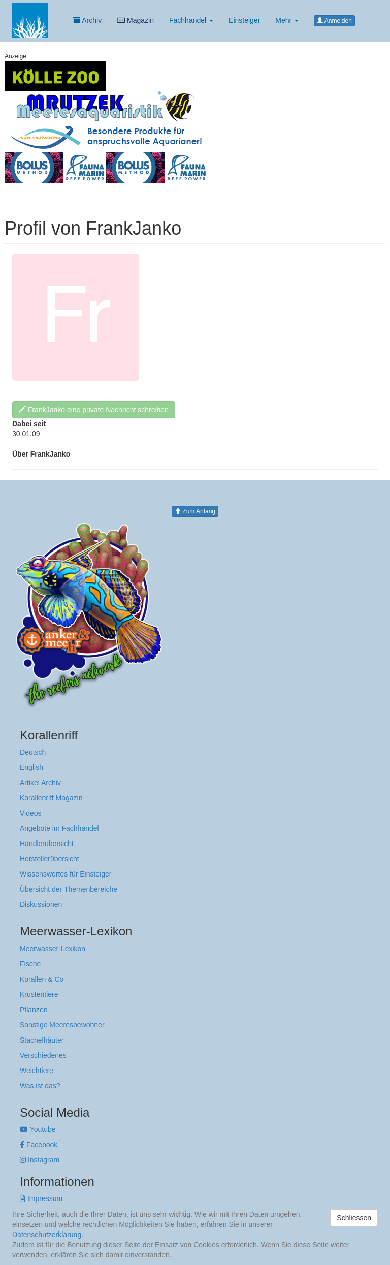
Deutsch (33, 752)
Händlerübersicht (47, 843)
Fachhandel (191, 20)
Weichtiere (36, 1070)
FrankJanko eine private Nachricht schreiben (94, 410)
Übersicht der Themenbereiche (68, 889)
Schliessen (354, 1218)
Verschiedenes (43, 1055)
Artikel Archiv (40, 783)
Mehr (287, 20)
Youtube (38, 1129)
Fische (30, 964)
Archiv (87, 20)
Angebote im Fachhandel (59, 828)
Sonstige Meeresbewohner (62, 1025)
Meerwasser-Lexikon (52, 949)
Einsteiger (244, 20)
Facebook (38, 1145)
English (31, 767)
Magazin (135, 20)
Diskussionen (41, 904)
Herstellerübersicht (49, 859)
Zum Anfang (195, 511)
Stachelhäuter (41, 1040)
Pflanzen (33, 1009)
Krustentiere (39, 994)
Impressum (41, 1198)
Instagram (39, 1160)
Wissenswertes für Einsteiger (66, 874)
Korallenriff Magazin (51, 798)
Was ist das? (40, 1086)
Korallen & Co (41, 979)
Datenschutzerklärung (46, 1234)
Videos (31, 813)
